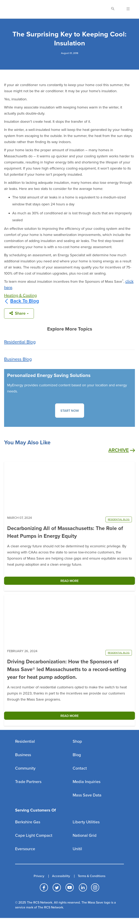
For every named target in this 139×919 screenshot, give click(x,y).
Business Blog (18, 359)
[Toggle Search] (112, 9)
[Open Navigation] (125, 9)
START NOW (69, 411)
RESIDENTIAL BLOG (119, 519)
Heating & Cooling (20, 295)
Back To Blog (21, 301)
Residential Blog (20, 342)
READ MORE (69, 581)
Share (19, 313)
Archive (121, 450)
